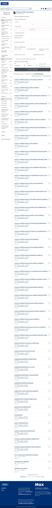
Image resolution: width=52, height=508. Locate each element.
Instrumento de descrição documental (44, 49)
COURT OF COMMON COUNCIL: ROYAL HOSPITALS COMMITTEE (29, 263)
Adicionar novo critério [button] (19, 32)
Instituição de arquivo (4, 56)
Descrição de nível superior (19, 42)
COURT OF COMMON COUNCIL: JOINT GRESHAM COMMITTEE (28, 111)
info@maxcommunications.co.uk (24, 494)
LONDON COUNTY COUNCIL (6, 29)
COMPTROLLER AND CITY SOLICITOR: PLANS (24, 351)
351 (39, 476)
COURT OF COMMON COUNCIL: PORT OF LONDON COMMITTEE (29, 247)
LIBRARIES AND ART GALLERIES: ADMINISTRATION (25, 399)
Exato (49, 66)
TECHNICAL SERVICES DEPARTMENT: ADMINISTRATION (26, 438)
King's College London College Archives (6, 76)
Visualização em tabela (38, 73)
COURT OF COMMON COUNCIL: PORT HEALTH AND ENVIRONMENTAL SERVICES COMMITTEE (31, 223)
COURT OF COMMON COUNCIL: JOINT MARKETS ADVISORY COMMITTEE (31, 199)
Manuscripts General (6, 37)
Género (3, 135)
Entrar (49, 8)
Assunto (3, 131)
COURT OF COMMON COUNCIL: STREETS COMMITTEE (26, 319)
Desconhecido (6, 101)
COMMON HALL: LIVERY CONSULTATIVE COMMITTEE (26, 391)
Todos (2, 20)
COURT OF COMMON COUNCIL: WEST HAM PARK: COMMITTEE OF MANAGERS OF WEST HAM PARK (31, 335)
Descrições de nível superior (21, 59)
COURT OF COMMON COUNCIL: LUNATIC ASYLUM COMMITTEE (28, 183)
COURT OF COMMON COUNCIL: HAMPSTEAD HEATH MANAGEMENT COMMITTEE (31, 127)
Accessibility (3, 488)
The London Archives (6, 61)
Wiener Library (6, 83)
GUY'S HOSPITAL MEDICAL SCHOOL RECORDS (6, 33)
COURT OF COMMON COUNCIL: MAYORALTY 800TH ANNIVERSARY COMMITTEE (31, 207)
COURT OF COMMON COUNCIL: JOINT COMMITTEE (26, 143)
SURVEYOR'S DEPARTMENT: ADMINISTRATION (24, 431)
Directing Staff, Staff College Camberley (6, 119)
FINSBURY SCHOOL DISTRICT (21, 468)
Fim (27, 63)
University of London (6, 39)
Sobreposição (43, 66)
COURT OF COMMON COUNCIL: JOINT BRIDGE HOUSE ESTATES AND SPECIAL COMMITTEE (31, 151)
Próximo (42, 476)
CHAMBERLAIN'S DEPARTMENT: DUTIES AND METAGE (26, 375)
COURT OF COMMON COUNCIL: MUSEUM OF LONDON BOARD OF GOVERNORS (31, 191)
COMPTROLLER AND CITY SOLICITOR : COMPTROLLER (26, 343)
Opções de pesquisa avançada (21, 16)
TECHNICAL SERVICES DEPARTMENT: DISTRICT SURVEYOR (27, 446)
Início (15, 63)
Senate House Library (6, 65)
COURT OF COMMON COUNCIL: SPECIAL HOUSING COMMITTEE (29, 303)
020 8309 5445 (29, 491)
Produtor (3, 96)
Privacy (2, 490)
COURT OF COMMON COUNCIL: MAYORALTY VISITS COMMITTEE (29, 215)
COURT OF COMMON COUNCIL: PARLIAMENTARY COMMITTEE (28, 255)
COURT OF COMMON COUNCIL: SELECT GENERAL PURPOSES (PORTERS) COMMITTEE (31, 295)
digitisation (46, 488)
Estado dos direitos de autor (19, 54)
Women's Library (6, 93)
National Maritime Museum (6, 80)
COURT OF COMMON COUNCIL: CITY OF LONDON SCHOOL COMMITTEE (31, 271)
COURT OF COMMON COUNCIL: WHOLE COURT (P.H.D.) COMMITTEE (30, 327)
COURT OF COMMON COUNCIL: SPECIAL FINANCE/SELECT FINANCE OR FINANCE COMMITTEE (31, 95)
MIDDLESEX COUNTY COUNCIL (6, 26)
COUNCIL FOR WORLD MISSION (6, 48)
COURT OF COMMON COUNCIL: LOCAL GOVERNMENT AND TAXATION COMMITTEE (31, 167)
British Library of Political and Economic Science (6, 86)
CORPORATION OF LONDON (6, 23)
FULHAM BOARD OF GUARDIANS (21, 461)
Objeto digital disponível (31, 49)
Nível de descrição (5, 139)
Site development (38, 488)
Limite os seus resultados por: (6, 13)
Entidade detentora (18, 37)
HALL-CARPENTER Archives (6, 41)
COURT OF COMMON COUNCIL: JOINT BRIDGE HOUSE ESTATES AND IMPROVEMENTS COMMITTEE (31, 135)
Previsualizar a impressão (19, 73)
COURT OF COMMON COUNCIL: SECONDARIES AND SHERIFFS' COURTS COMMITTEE (31, 279)
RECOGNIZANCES (18, 415)
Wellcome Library (6, 68)
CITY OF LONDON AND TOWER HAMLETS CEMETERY (26, 454)
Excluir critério (32, 29)
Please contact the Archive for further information (6, 127)
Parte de (3, 17)
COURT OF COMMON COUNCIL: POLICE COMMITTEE (26, 239)
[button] (41, 9)
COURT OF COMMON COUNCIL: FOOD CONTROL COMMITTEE (28, 79)
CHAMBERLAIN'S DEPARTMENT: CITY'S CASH (24, 367)
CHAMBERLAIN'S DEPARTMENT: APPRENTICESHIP (25, 359)
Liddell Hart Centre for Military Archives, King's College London (6, 71)
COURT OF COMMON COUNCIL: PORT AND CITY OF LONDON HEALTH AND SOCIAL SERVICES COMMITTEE (31, 231)
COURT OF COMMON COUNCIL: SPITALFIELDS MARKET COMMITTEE (29, 311)
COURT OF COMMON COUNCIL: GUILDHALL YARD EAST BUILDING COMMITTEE (31, 103)
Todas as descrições (32, 59)
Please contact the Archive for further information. (6, 110)
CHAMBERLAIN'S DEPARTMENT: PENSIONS (23, 383)
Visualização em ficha (29, 73)
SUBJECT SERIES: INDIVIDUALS (21, 423)
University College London (6, 90)
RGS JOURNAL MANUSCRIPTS (6, 51)
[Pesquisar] (19, 9)
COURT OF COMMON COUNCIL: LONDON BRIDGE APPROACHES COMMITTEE (31, 159)
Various (6, 122)
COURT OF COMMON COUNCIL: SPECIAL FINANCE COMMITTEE (28, 287)
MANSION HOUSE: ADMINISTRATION (22, 407)
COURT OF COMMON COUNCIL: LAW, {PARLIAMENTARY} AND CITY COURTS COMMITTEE (31, 175)
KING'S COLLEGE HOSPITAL (6, 44)
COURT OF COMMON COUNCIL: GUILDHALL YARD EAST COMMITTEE (30, 119)
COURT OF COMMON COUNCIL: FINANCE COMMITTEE (26, 87)
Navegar (2, 8)
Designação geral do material (38, 54)
